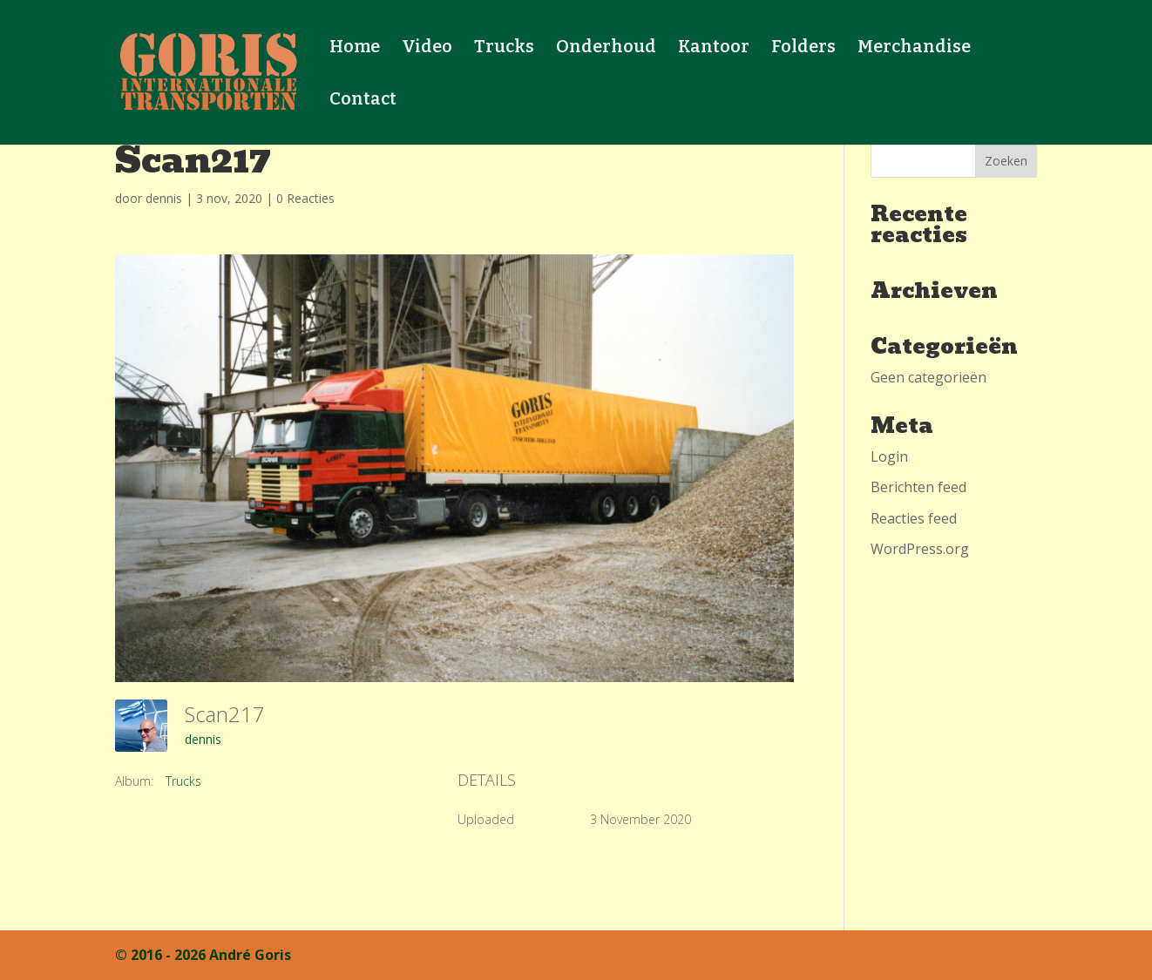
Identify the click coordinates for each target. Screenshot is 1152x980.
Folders (803, 48)
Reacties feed (914, 518)
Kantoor (713, 48)
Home (354, 48)
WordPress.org (920, 548)
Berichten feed (918, 487)
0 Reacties (305, 198)
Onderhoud (606, 48)
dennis (164, 198)
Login (889, 456)
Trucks (504, 48)
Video (427, 48)
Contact (362, 100)
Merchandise (914, 48)
